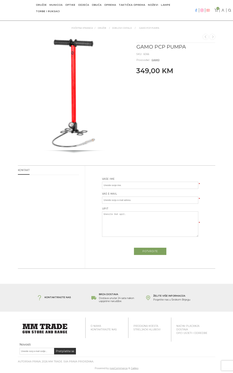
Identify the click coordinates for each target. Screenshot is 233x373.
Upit (105, 208)
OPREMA (110, 4)
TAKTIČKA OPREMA (132, 4)
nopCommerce (119, 368)
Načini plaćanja (187, 325)
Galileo (135, 368)
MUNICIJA (56, 4)
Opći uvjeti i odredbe (191, 333)
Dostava (182, 329)
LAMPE (165, 4)
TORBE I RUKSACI (48, 11)
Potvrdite (150, 251)
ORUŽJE (41, 4)
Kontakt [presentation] (24, 170)
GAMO (156, 60)
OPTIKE (70, 4)
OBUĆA (97, 4)
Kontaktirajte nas (104, 329)
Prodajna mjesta (145, 325)
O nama (96, 325)
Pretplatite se (65, 351)
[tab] (48, 170)
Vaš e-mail (109, 193)
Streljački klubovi (147, 329)
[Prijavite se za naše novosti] (37, 351)
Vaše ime (108, 178)
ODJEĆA (83, 4)
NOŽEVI (153, 4)
